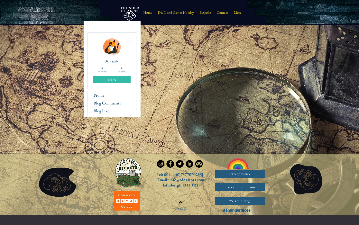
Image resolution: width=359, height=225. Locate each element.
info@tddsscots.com (186, 179)
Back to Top (180, 209)
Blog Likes (102, 111)
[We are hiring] (240, 201)
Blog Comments (107, 103)
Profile (99, 95)
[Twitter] (180, 164)
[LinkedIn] (189, 164)
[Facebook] (170, 164)
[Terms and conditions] (240, 187)
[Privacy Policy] (240, 174)
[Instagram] (160, 164)
